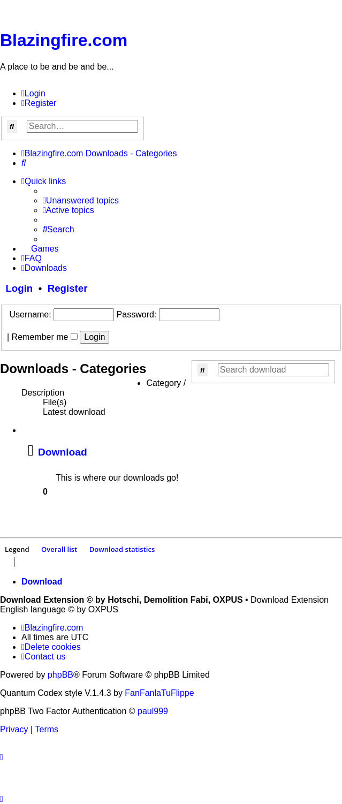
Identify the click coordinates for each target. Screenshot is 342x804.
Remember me (45, 337)
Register (68, 288)
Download (62, 452)
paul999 (153, 711)
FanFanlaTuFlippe (159, 692)
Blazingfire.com (63, 40)
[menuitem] (33, 93)
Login (16, 288)
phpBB (60, 674)
